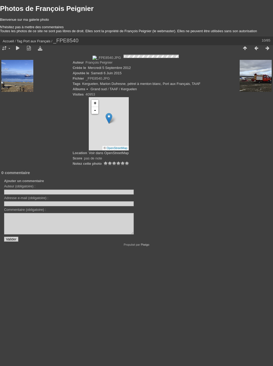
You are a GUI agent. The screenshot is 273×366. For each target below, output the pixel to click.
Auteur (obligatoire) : (19, 299)
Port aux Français (36, 41)
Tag (19, 41)
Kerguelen (90, 197)
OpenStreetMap (117, 261)
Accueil (8, 41)
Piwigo (145, 361)
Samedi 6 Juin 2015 (106, 186)
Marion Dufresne (113, 197)
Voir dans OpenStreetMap (109, 266)
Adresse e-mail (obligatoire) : (26, 311)
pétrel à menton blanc (144, 197)
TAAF (196, 197)
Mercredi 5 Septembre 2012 (109, 181)
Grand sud (99, 202)
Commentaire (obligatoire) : (25, 323)
